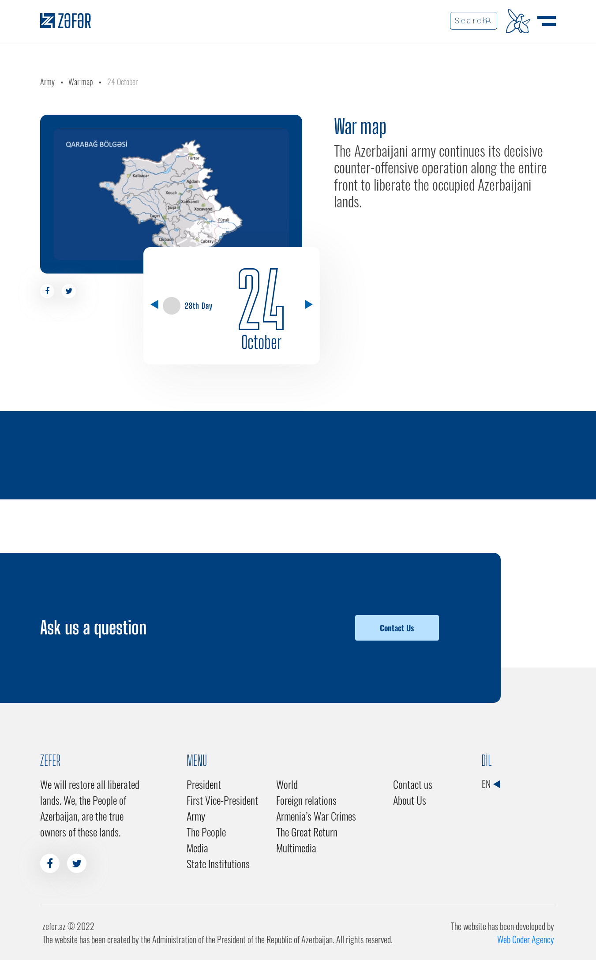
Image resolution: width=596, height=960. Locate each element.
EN (491, 783)
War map (80, 81)
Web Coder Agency (525, 939)
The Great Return (306, 832)
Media (197, 847)
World (287, 784)
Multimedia (296, 847)
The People (206, 832)
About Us (409, 800)
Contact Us (397, 628)
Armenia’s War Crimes (316, 816)
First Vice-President (222, 800)
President (204, 784)
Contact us (412, 784)
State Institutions (218, 863)
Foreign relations (306, 800)
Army (47, 81)
